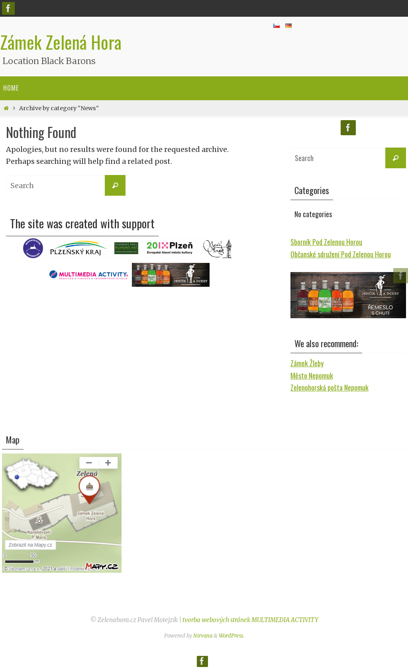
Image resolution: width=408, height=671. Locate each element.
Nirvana (202, 635)
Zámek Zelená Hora (61, 42)
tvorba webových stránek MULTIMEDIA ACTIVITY (250, 620)
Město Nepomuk (311, 375)
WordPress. (231, 635)
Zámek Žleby (307, 363)
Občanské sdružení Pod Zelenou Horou (340, 254)
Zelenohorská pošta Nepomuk (329, 387)
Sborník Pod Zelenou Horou (326, 242)
